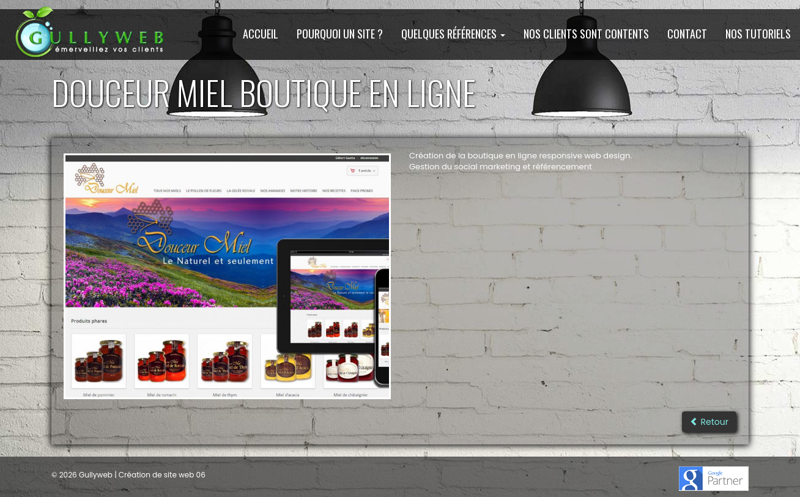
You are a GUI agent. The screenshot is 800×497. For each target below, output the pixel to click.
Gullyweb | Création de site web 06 (141, 474)
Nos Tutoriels (758, 34)
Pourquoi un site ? (340, 34)
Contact (687, 34)
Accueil (260, 34)
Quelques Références (453, 34)
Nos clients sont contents (586, 34)
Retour (709, 422)
